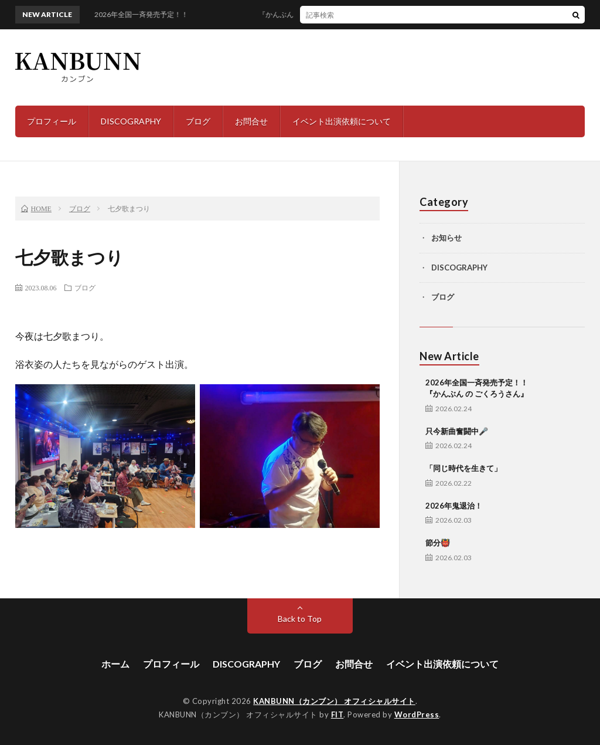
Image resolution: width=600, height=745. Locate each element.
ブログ (198, 121)
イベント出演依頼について (341, 121)
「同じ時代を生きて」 (463, 468)
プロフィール (51, 121)
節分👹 (437, 542)
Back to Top (300, 619)
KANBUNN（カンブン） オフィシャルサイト (334, 701)
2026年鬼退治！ (453, 505)
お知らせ (446, 237)
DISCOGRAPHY (131, 121)
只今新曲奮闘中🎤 (456, 431)
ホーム (115, 663)
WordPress (416, 714)
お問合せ (251, 121)
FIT (337, 714)
